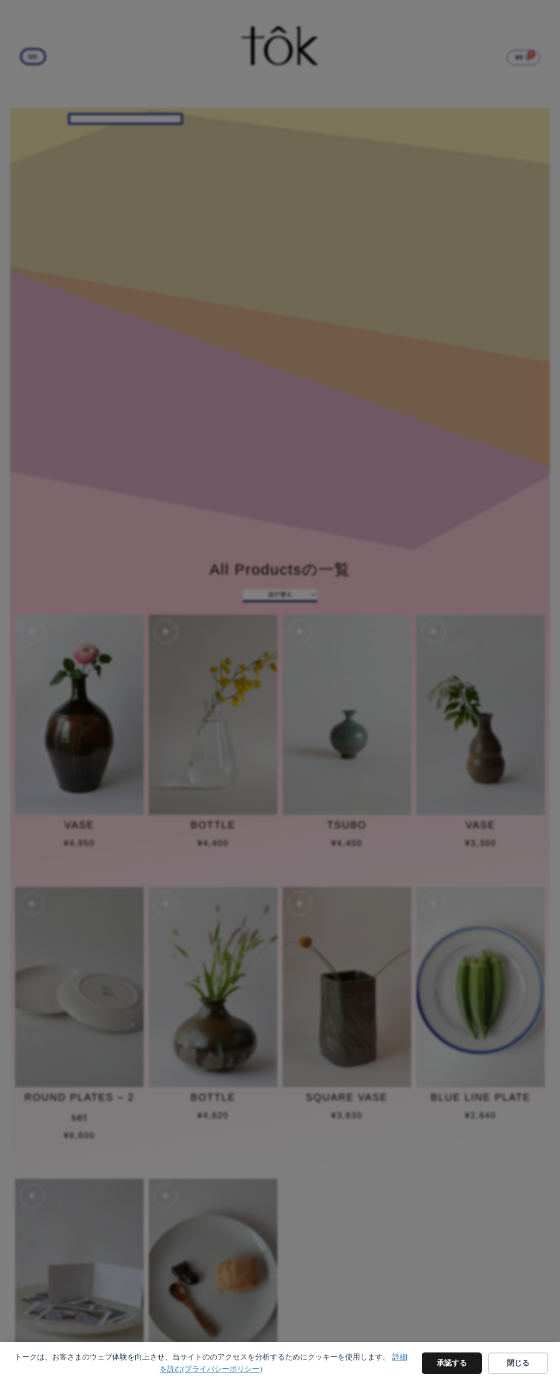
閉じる (518, 1363)
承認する (452, 1363)
